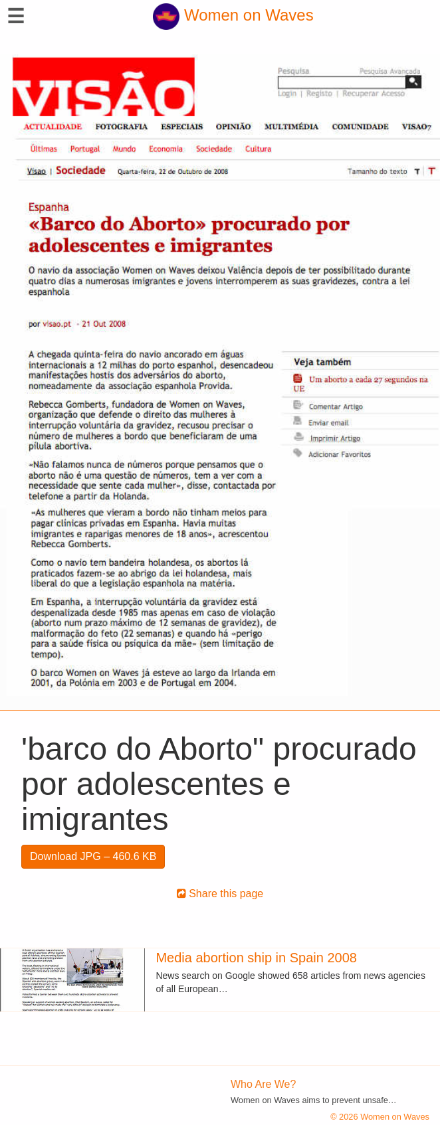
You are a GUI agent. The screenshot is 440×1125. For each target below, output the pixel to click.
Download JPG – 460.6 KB (93, 856)
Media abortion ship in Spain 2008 (256, 957)
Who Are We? (263, 1084)
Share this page (220, 893)
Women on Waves (233, 15)
